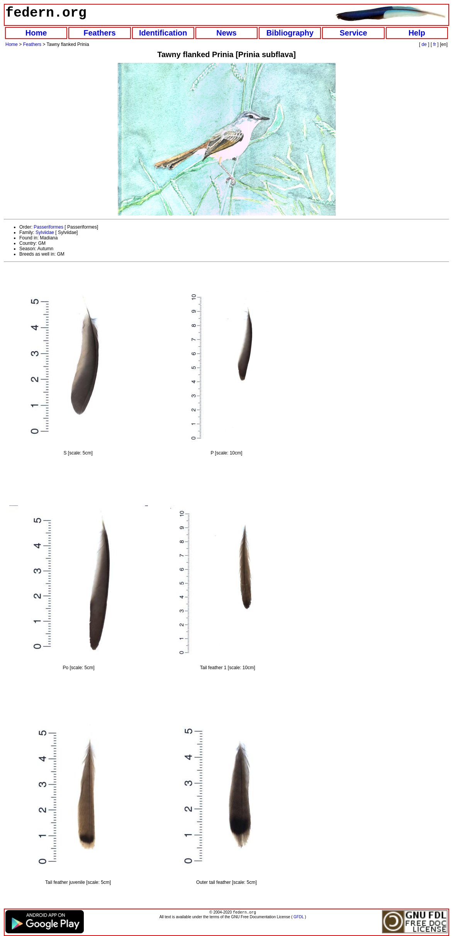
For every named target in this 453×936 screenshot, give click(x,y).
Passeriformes (48, 227)
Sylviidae (45, 232)
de (424, 44)
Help (417, 33)
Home (36, 33)
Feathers (99, 33)
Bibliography (290, 33)
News (226, 33)
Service (353, 33)
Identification (163, 33)
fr (434, 44)
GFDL (299, 918)
